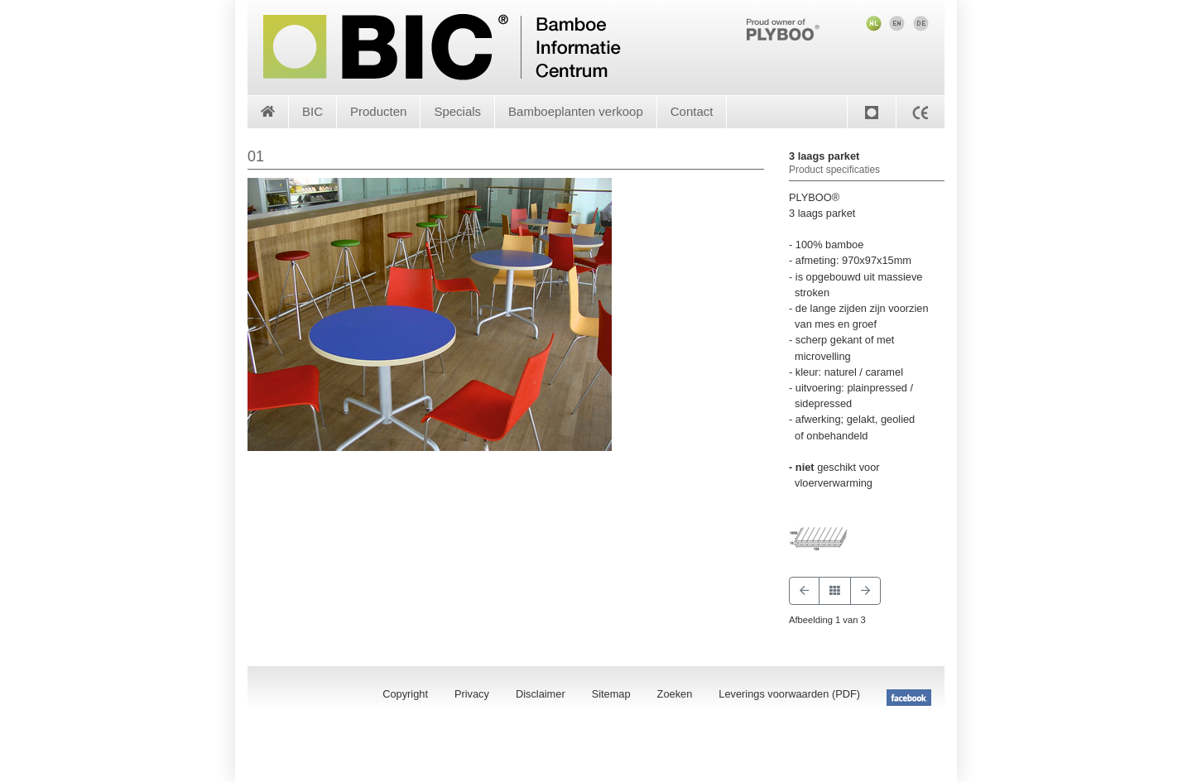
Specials (457, 111)
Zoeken (675, 694)
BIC (312, 111)
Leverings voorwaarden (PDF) (789, 694)
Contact (692, 111)
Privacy (471, 694)
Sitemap (611, 694)
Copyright (405, 694)
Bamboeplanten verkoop (575, 111)
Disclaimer (540, 694)
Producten (378, 111)
